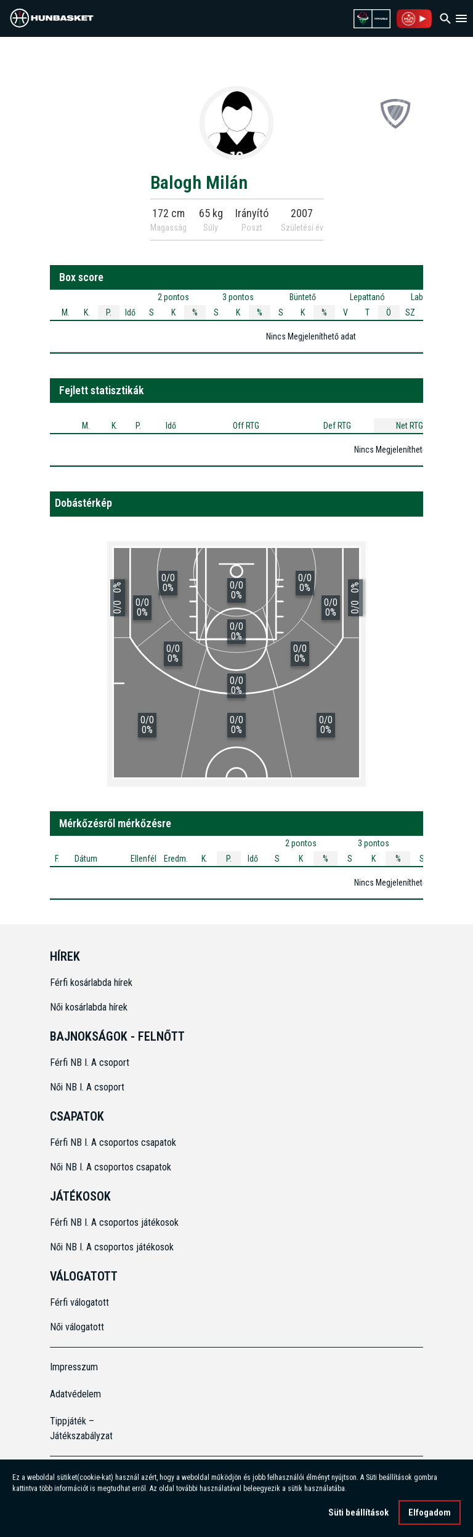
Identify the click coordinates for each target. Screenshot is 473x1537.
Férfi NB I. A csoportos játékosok (114, 1222)
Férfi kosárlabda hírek (91, 982)
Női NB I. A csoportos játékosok (112, 1247)
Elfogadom (429, 1514)
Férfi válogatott (79, 1302)
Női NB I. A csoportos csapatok (112, 1167)
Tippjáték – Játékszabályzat (81, 1428)
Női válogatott (77, 1327)
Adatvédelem (75, 1394)
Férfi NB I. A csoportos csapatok (114, 1142)
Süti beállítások (358, 1514)
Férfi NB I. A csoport (89, 1062)
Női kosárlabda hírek (88, 1007)
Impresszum (74, 1367)
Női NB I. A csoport (87, 1087)
